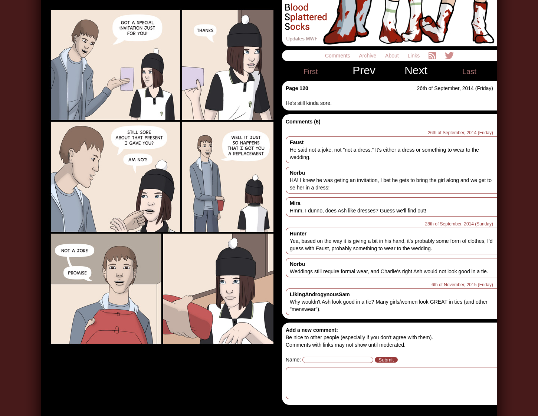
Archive (368, 56)
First (311, 71)
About (392, 56)
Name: (293, 360)
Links (414, 56)
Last (469, 71)
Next (415, 70)
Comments (338, 56)
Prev (363, 70)
